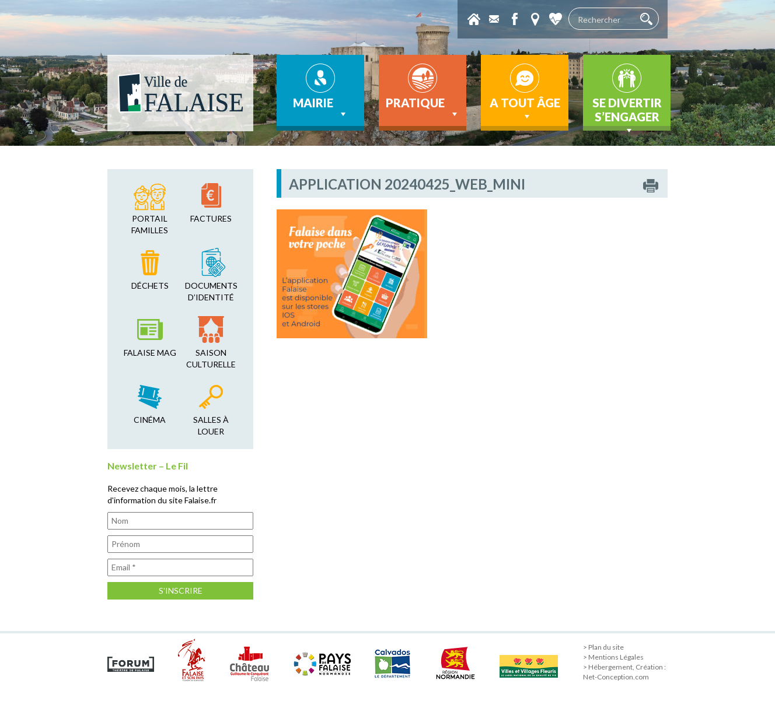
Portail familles (149, 224)
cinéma (150, 420)
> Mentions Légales (613, 657)
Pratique (423, 108)
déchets (150, 285)
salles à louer (211, 425)
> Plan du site (603, 647)
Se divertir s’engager (627, 113)
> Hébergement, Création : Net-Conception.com (624, 672)
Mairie (320, 108)
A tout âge (525, 109)
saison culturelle (211, 358)
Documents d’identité (211, 291)
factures (211, 218)
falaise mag (150, 353)
